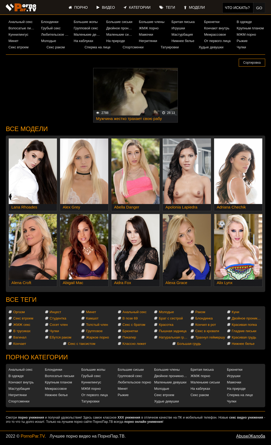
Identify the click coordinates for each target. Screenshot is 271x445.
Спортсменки (133, 47)
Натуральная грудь (174, 337)
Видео (106, 7)
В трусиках (21, 331)
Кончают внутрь (216, 28)
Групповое (94, 331)
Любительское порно (55, 34)
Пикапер (129, 337)
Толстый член (97, 325)
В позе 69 (130, 318)
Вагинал (19, 337)
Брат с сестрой (171, 318)
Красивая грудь (244, 337)
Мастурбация (182, 34)
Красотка (166, 325)
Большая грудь (189, 344)
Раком (200, 312)
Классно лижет (134, 344)
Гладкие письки (244, 331)
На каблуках (83, 41)
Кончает (19, 344)
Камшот (92, 318)
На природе (115, 41)
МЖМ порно (246, 34)
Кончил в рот (205, 325)
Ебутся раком (60, 337)
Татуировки (170, 47)
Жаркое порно (97, 337)
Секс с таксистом (81, 344)
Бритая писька (183, 22)
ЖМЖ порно (149, 28)
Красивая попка (244, 325)
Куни (236, 312)
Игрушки (178, 28)
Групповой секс (86, 28)
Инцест (55, 312)
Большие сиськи (119, 22)
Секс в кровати (207, 331)
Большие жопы (86, 22)
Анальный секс (20, 22)
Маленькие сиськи (120, 34)
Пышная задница (172, 331)
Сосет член (59, 325)
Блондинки (49, 22)
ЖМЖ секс (21, 325)
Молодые (48, 41)
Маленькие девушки (88, 34)
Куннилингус (18, 34)
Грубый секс (51, 28)
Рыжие (242, 41)
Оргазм (19, 312)
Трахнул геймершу (210, 337)
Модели (194, 7)
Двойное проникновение (120, 28)
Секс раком (56, 47)
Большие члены (151, 22)
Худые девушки (211, 47)
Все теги (21, 299)
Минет (13, 41)
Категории (137, 7)
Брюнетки (211, 22)
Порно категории (37, 357)
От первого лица (217, 41)
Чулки (241, 47)
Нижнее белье (182, 41)
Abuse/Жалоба (250, 436)
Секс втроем (18, 47)
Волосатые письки (22, 28)
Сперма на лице (97, 47)
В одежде (244, 22)
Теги (167, 7)
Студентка (58, 318)
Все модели (27, 128)
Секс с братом (134, 325)
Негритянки (148, 41)
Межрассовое (215, 34)
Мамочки (146, 34)
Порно (78, 7)
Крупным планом (250, 28)
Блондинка (204, 318)
